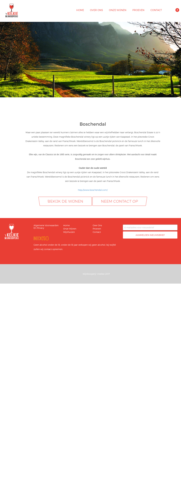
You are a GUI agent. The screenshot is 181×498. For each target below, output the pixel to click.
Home (80, 10)
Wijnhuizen (69, 232)
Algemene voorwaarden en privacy (46, 226)
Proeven (138, 10)
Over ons (96, 10)
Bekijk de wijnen (65, 201)
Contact (156, 10)
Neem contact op (119, 201)
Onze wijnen (117, 10)
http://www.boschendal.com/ (93, 190)
